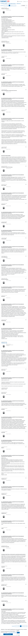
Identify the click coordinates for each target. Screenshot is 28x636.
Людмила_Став (4, 342)
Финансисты (19, 3)
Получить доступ (8, 634)
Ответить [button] (23, 5)
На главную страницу (4, 3)
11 (12, 5)
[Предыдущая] (6, 5)
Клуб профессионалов (12, 3)
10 (10, 5)
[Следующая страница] (14, 5)
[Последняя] (15, 5)
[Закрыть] (16, 631)
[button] (26, 1)
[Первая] (4, 5)
